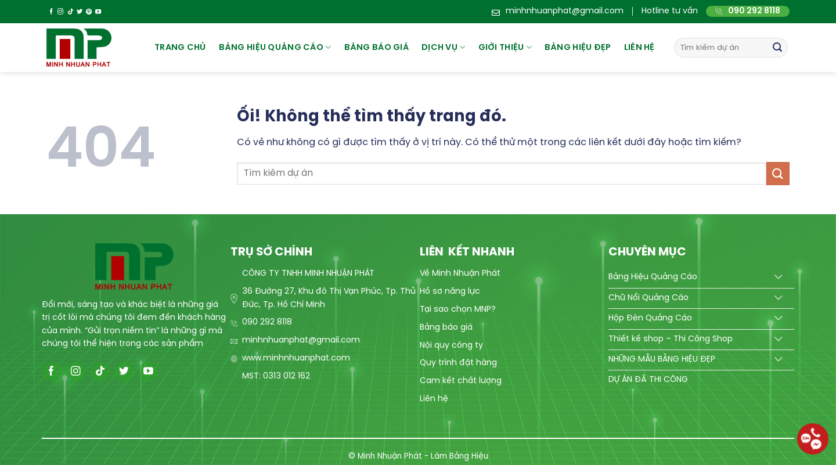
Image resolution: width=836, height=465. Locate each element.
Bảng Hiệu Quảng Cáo (652, 277)
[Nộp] (777, 47)
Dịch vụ (443, 47)
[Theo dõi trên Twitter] (79, 12)
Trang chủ (180, 47)
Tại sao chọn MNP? (458, 309)
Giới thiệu (505, 47)
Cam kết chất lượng (461, 381)
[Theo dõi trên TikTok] (70, 12)
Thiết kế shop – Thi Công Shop (670, 339)
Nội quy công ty (451, 345)
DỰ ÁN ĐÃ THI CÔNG (648, 380)
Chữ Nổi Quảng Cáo (648, 298)
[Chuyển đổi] (778, 278)
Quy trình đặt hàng (458, 363)
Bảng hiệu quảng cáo (275, 47)
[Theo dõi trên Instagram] (60, 12)
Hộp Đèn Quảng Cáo (650, 318)
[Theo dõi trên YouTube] (98, 12)
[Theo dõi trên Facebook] (51, 12)
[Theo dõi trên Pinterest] (89, 12)
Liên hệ (639, 47)
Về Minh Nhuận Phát (460, 273)
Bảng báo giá (446, 327)
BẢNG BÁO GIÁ (376, 47)
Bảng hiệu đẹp (578, 47)
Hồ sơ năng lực (450, 291)
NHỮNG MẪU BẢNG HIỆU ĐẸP (661, 359)
